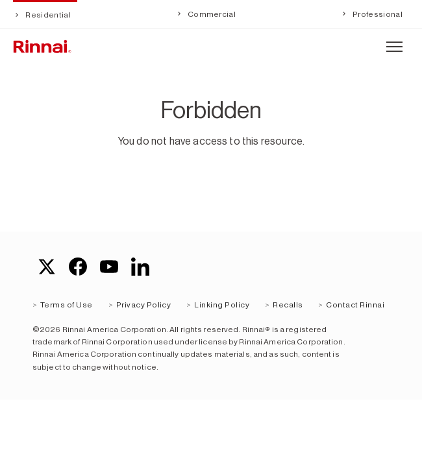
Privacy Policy (143, 304)
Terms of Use (66, 304)
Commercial (211, 14)
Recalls (288, 304)
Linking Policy (221, 304)
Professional (377, 14)
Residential (47, 14)
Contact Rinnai (355, 304)
